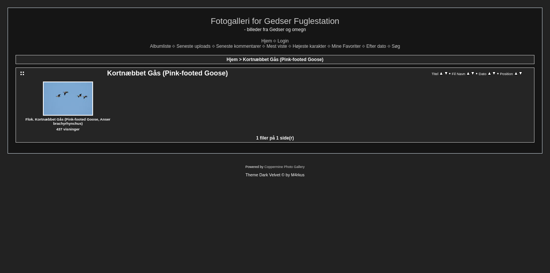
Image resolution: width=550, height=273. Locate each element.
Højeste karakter (309, 46)
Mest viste (277, 46)
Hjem (266, 41)
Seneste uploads (193, 46)
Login (283, 41)
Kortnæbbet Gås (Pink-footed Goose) (283, 59)
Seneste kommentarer (238, 46)
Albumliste (160, 46)
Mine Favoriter (346, 46)
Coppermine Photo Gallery (284, 167)
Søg (396, 46)
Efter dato (376, 46)
